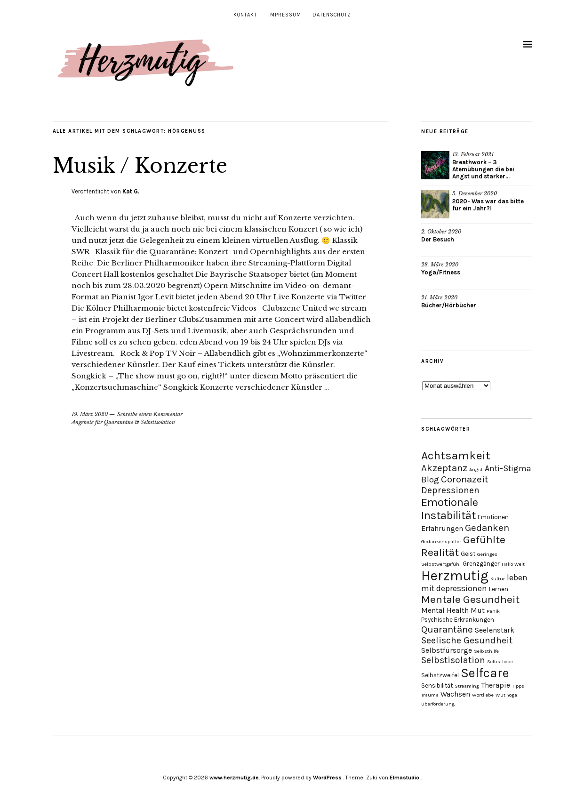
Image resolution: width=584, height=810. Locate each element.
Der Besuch (437, 239)
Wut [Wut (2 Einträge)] (500, 695)
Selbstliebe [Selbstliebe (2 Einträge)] (500, 661)
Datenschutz (331, 15)
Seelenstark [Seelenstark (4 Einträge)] (494, 630)
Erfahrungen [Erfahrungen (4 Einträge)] (442, 528)
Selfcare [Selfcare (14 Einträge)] (485, 673)
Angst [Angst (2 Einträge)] (476, 469)
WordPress (327, 777)
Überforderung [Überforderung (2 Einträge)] (438, 704)
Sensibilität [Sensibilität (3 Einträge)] (437, 685)
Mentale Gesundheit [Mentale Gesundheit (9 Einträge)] (470, 599)
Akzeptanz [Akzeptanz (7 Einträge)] (444, 467)
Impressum (284, 15)
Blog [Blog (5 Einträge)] (430, 479)
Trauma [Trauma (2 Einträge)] (430, 695)
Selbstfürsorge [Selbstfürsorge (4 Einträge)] (446, 650)
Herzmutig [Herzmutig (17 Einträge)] (454, 576)
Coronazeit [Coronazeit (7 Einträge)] (464, 479)
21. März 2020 (439, 297)
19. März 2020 (90, 414)
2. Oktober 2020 (441, 231)
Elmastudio (404, 777)
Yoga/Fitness (440, 272)
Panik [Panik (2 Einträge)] (493, 611)
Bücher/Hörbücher (448, 305)
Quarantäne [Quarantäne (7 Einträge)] (447, 629)
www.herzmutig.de (234, 777)
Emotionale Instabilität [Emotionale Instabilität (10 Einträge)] (449, 509)
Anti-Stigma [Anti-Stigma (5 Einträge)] (508, 468)
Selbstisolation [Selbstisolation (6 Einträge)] (453, 660)
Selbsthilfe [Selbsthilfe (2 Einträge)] (486, 651)
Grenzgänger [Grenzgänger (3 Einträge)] (481, 563)
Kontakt (245, 15)
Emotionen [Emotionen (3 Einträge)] (493, 517)
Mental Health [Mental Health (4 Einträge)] (445, 610)
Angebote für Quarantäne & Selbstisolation (123, 422)
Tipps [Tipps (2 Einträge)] (518, 686)
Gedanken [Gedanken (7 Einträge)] (487, 527)
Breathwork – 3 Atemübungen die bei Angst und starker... (483, 169)
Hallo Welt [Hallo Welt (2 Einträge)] (513, 564)
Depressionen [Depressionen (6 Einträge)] (450, 490)
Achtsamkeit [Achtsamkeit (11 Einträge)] (455, 455)
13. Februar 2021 (473, 154)
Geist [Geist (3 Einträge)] (468, 553)
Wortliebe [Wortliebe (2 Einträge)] (483, 695)
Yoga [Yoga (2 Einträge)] (512, 695)
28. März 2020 (439, 264)
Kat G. (130, 191)
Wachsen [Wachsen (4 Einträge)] (455, 694)
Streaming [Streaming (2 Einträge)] (467, 686)
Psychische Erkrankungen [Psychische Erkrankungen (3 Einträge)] (457, 619)
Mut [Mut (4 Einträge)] (478, 610)
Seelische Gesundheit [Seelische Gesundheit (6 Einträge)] (466, 640)
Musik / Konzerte (140, 165)
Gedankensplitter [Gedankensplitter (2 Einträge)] (441, 541)
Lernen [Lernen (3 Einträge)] (498, 589)
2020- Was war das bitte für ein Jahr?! (488, 205)
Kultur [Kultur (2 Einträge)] (497, 579)
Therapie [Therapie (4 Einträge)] (495, 685)
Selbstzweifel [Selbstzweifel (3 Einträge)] (440, 675)
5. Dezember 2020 (474, 193)
